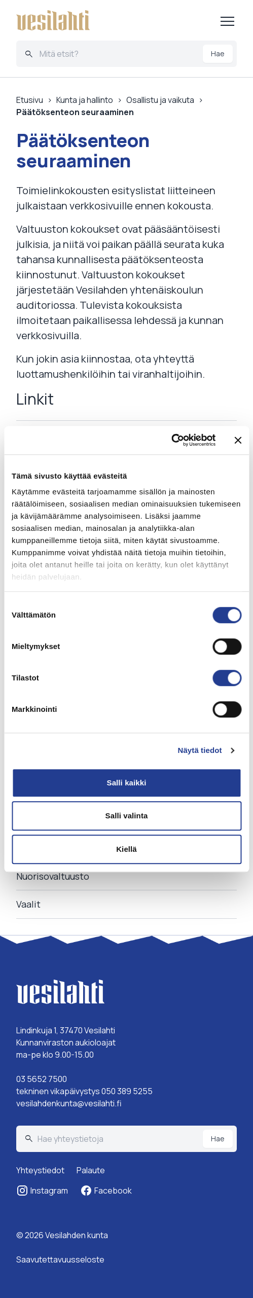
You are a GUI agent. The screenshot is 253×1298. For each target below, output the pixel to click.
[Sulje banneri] (237, 440)
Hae (218, 53)
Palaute (91, 1170)
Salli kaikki (127, 782)
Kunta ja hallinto (84, 99)
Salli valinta (126, 815)
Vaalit (28, 904)
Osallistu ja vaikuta (160, 99)
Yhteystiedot (40, 1170)
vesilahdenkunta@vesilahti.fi (69, 1103)
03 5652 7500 (41, 1079)
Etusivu (29, 99)
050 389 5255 (127, 1091)
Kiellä (126, 849)
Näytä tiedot (200, 750)
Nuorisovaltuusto (52, 876)
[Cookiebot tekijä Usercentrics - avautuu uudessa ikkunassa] (171, 440)
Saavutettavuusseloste (60, 1259)
